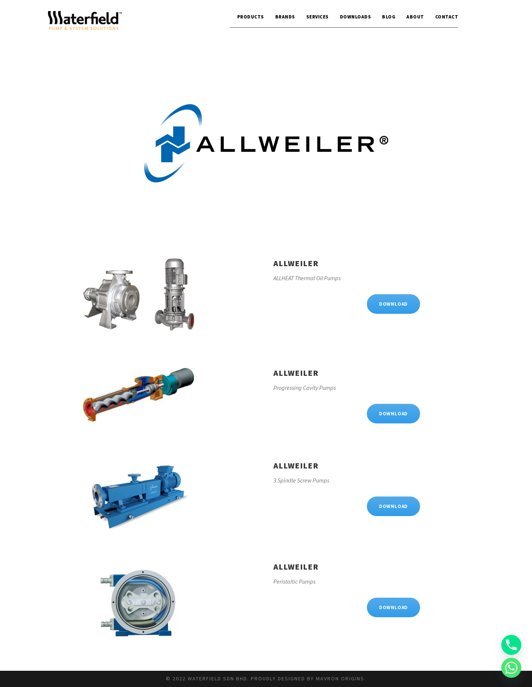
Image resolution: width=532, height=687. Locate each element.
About (415, 17)
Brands (285, 17)
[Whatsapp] (511, 668)
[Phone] (511, 645)
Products (250, 17)
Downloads (355, 17)
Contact (446, 17)
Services (317, 17)
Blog (388, 17)
